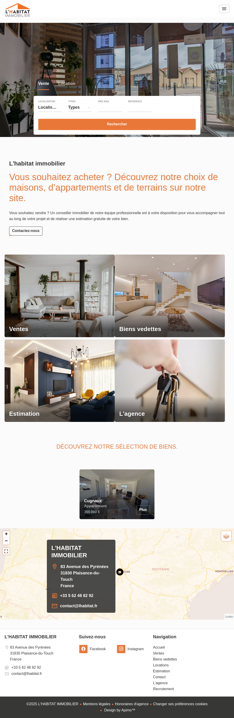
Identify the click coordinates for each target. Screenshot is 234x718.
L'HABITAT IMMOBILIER (30, 636)
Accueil (18, 13)
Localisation (46, 101)
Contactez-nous (26, 231)
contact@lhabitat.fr (79, 606)
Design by (119, 710)
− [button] (6, 541)
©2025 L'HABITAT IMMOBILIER (52, 704)
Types (72, 101)
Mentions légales (96, 704)
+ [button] (6, 534)
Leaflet (229, 616)
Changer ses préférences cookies (180, 704)
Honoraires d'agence (132, 704)
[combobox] (50, 107)
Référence (135, 101)
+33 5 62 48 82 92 (76, 595)
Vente (43, 84)
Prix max (103, 101)
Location (66, 84)
